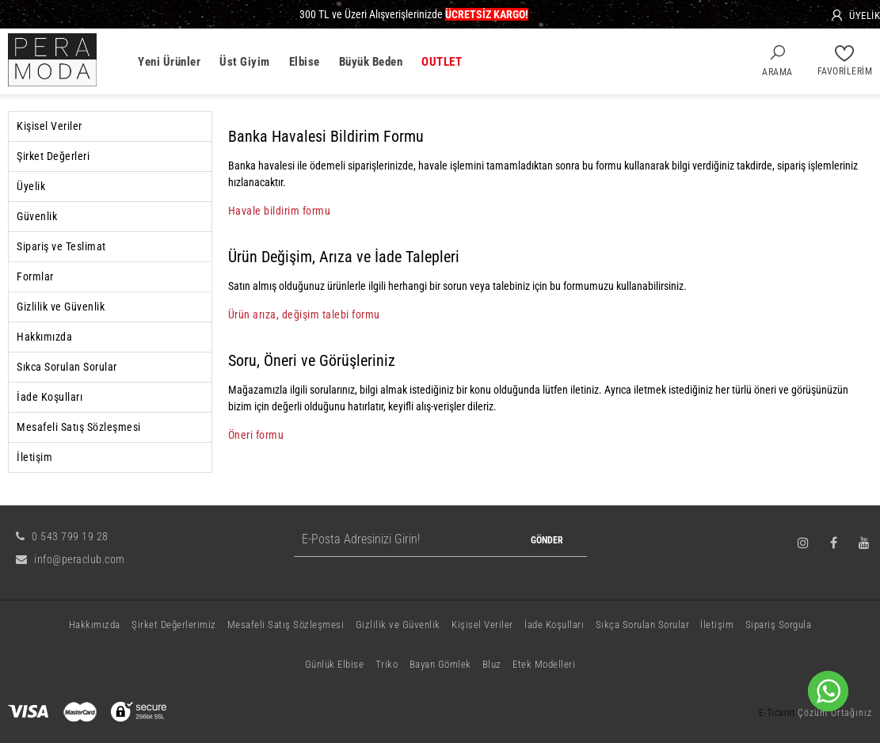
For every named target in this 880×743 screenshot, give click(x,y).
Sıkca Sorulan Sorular (67, 366)
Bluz (491, 664)
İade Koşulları (49, 397)
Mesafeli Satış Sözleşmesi (79, 427)
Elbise (304, 61)
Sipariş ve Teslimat (61, 246)
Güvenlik (37, 216)
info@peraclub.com (70, 559)
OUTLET (441, 61)
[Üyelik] (855, 15)
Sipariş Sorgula (778, 625)
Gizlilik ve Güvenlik (61, 306)
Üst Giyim (244, 61)
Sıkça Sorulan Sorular (643, 625)
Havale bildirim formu (279, 210)
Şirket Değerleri (53, 156)
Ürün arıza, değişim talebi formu (304, 314)
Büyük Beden (371, 61)
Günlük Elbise (334, 664)
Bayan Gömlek (440, 664)
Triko (386, 664)
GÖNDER (547, 540)
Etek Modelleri (543, 664)
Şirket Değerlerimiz (173, 625)
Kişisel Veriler (49, 126)
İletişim (34, 457)
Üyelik (31, 186)
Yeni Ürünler (169, 61)
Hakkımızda (44, 336)
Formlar (35, 276)
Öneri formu (256, 435)
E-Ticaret (777, 712)
